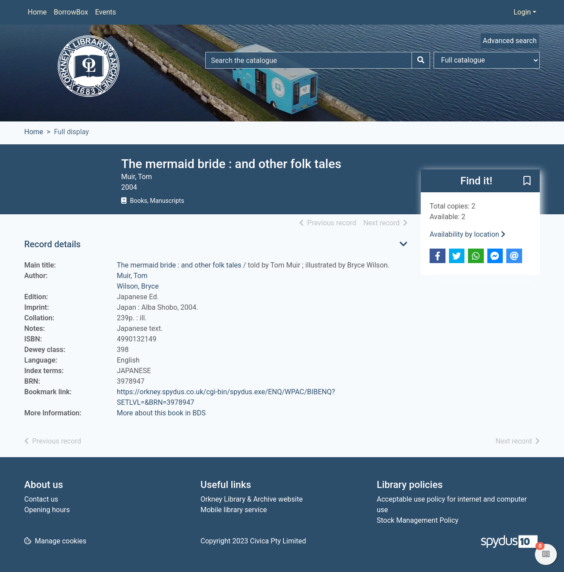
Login (522, 12)
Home (37, 12)
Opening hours (47, 510)
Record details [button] (52, 244)
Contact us (41, 499)
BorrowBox (71, 12)
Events (105, 12)
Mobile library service (233, 510)
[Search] (421, 60)
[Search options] (487, 60)
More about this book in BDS (161, 413)
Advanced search (510, 41)
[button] (527, 181)
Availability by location (467, 234)
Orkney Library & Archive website (251, 499)
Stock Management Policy (417, 520)
